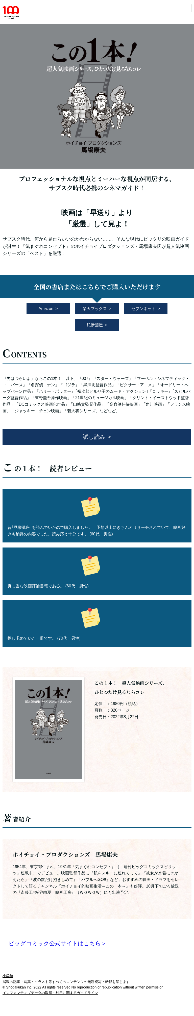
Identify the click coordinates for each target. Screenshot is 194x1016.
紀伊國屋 (95, 325)
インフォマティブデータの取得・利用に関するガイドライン (50, 993)
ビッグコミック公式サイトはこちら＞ (58, 943)
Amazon (45, 308)
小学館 (8, 976)
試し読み (94, 437)
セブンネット (143, 308)
